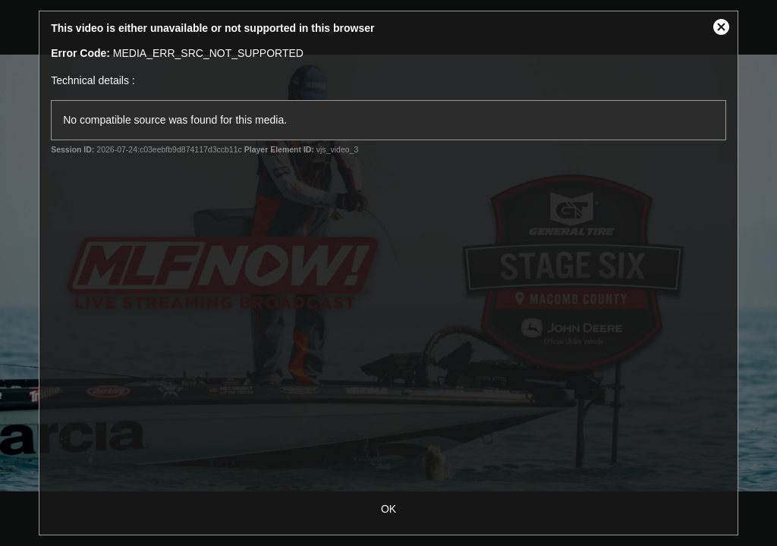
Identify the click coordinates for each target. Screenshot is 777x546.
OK (388, 509)
